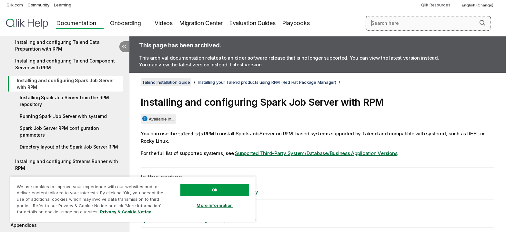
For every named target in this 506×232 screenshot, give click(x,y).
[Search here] (428, 23)
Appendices (24, 225)
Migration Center (201, 23)
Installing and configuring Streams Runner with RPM (66, 165)
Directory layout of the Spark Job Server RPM (69, 147)
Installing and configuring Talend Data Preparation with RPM (57, 45)
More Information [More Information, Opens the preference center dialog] (215, 205)
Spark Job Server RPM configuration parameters (59, 131)
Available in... (161, 118)
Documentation (76, 23)
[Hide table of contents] (124, 46)
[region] (133, 199)
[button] (482, 23)
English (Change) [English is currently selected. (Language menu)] (478, 5)
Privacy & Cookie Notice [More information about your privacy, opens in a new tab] (125, 211)
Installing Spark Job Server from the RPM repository (64, 101)
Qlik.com (14, 4)
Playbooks (296, 23)
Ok (215, 189)
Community (38, 4)
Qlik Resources (435, 4)
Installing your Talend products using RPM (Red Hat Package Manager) (267, 82)
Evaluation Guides (252, 23)
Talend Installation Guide (166, 82)
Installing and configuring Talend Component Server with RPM (65, 64)
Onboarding (125, 23)
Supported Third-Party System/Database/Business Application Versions (316, 153)
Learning (62, 4)
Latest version (246, 65)
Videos (164, 23)
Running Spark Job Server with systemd (63, 116)
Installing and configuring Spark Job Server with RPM (65, 84)
